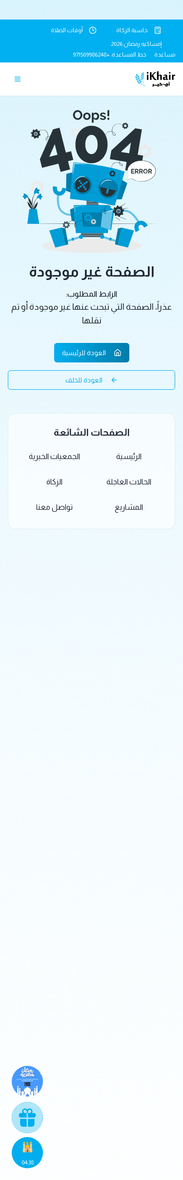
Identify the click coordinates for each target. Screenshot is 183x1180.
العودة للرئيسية (92, 353)
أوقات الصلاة (74, 30)
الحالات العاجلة (128, 482)
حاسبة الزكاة (139, 30)
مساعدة (164, 54)
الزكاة (54, 482)
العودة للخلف (91, 380)
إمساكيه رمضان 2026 (136, 43)
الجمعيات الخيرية (54, 456)
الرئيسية (129, 456)
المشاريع (129, 507)
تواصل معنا (54, 507)
